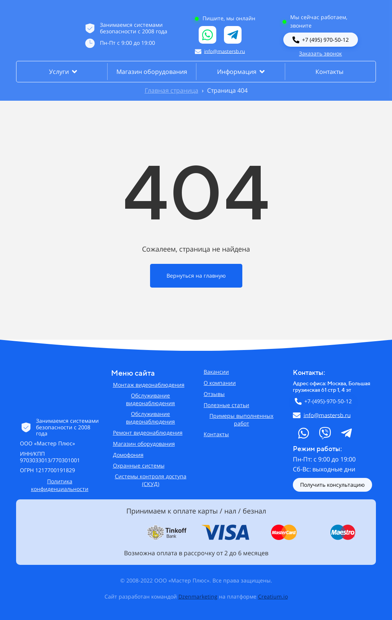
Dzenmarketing (197, 596)
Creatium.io (273, 596)
